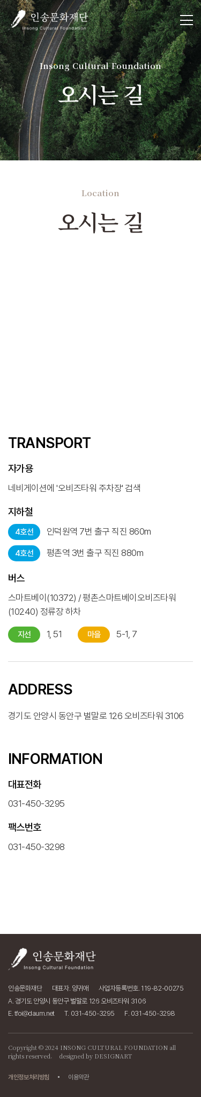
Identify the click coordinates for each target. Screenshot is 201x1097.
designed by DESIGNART (95, 1056)
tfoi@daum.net (34, 1013)
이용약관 (78, 1077)
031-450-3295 (36, 853)
